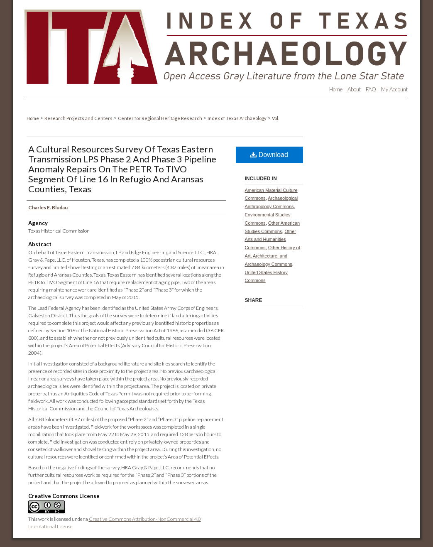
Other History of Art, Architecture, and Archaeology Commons (272, 256)
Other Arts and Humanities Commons (270, 239)
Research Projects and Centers (78, 118)
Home (33, 118)
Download (269, 154)
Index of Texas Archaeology (237, 118)
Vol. (275, 118)
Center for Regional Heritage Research (160, 118)
